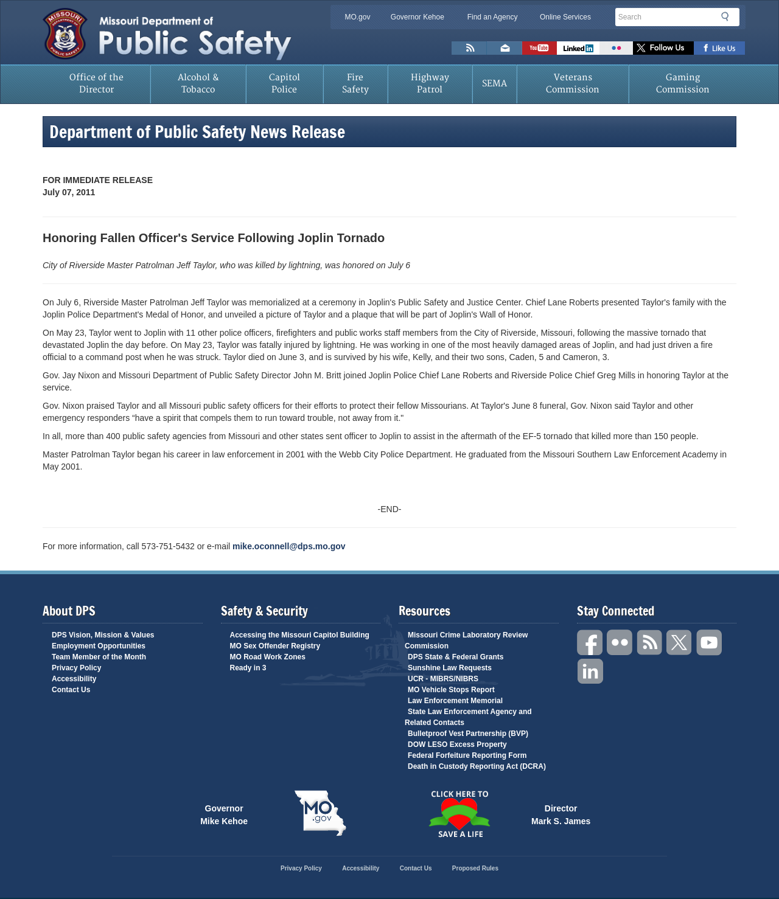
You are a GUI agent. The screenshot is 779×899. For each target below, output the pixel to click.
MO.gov (357, 17)
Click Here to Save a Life (459, 814)
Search (728, 16)
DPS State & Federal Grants (455, 657)
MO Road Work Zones (268, 657)
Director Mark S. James (560, 814)
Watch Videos (539, 48)
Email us (504, 48)
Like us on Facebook (720, 48)
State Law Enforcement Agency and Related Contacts (468, 717)
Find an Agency (492, 17)
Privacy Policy (76, 668)
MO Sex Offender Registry (275, 646)
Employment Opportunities (98, 646)
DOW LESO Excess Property (457, 744)
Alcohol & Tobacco (198, 83)
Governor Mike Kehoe (224, 814)
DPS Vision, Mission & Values (103, 635)
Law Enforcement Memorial (455, 700)
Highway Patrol (430, 83)
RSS (650, 643)
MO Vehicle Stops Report (451, 690)
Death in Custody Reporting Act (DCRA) (477, 766)
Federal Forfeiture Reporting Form (467, 755)
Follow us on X (663, 48)
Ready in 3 (248, 668)
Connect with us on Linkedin (578, 48)
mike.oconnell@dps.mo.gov (289, 546)
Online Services (565, 17)
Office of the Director (96, 83)
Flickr (616, 48)
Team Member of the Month (99, 657)
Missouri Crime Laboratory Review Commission (466, 640)
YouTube (709, 643)
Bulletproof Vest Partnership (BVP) (468, 733)
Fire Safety (355, 83)
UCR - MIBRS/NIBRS (443, 679)
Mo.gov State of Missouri (320, 813)
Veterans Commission (572, 83)
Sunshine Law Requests (450, 668)
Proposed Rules (475, 868)
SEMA (494, 83)
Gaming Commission (683, 83)
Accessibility (74, 679)
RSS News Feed (469, 48)
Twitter (679, 643)
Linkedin (590, 672)
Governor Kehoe (417, 17)
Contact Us (71, 690)
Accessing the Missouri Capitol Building (299, 635)
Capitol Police (284, 83)
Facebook (590, 643)
